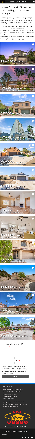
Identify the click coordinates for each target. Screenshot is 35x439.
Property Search (29, 36)
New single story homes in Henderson (12, 391)
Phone (17, 361)
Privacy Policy (9, 373)
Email (3, 361)
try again (21, 28)
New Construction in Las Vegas (10, 393)
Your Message (5, 347)
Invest (16, 426)
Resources (23, 426)
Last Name (18, 356)
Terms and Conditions (22, 431)
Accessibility (4, 434)
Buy (6, 426)
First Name (4, 356)
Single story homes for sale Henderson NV (13, 389)
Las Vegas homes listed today (10, 394)
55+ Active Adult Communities (10, 396)
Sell (11, 426)
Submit (15, 376)
